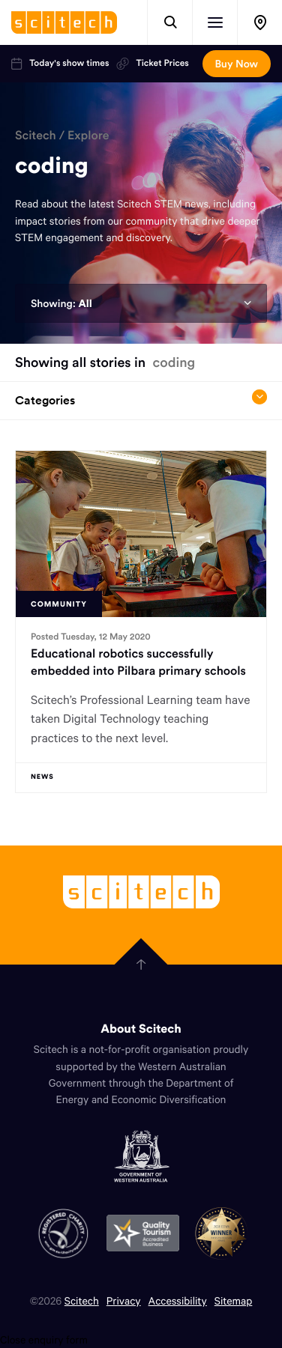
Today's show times (60, 64)
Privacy (123, 1300)
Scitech (35, 135)
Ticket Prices (152, 64)
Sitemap (233, 1300)
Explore (89, 135)
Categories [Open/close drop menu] (141, 398)
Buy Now (236, 63)
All (85, 303)
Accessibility (177, 1300)
